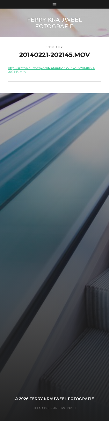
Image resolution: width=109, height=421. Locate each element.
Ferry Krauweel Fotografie (54, 23)
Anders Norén (64, 408)
